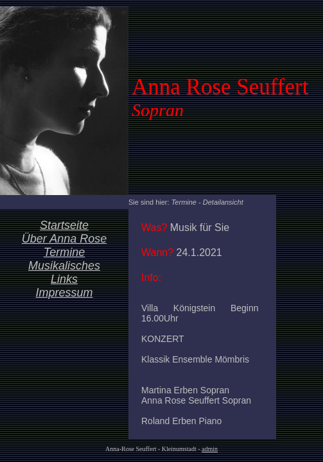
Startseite (64, 225)
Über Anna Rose (64, 238)
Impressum (63, 292)
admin (210, 448)
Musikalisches (64, 265)
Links (64, 279)
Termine (64, 252)
